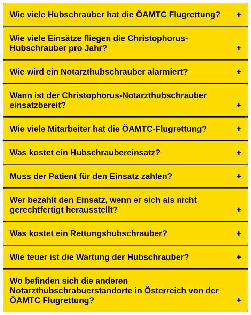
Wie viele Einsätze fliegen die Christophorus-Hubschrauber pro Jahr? (99, 43)
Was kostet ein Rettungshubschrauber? (88, 233)
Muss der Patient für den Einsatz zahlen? (91, 176)
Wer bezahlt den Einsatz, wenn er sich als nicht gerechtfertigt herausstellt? (103, 204)
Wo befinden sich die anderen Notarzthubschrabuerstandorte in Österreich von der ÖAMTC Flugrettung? (114, 290)
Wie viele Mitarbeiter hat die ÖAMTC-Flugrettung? (108, 128)
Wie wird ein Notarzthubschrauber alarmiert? (99, 71)
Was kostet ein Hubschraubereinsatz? (85, 152)
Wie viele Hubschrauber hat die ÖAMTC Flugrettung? (115, 14)
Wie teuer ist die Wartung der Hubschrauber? (99, 257)
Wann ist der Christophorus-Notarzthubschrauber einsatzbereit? (108, 100)
